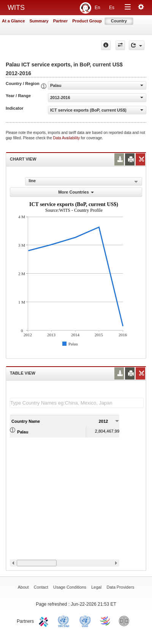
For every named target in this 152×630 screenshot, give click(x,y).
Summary (39, 21)
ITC (44, 620)
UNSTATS (85, 620)
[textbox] (77, 403)
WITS (16, 7)
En (97, 7)
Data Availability (67, 138)
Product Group (87, 21)
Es (111, 7)
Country (119, 21)
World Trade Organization (105, 620)
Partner (60, 21)
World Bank (125, 620)
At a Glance (13, 21)
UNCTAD (65, 620)
